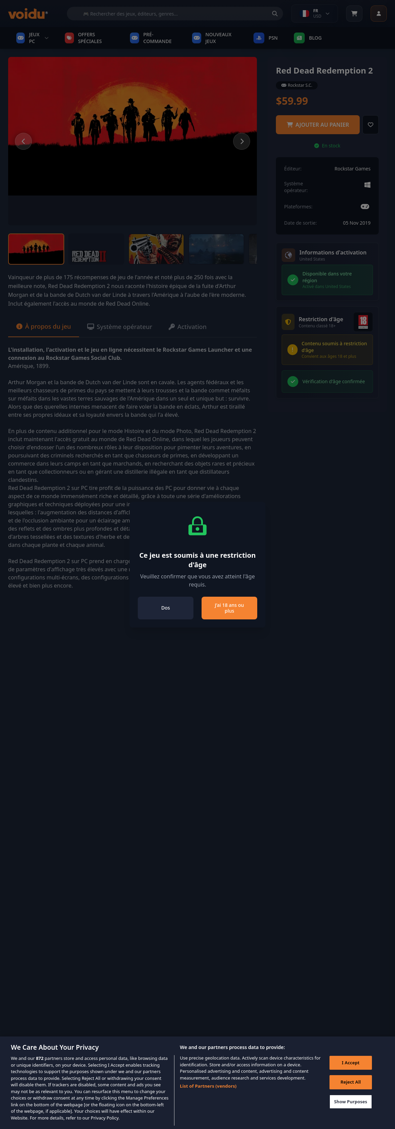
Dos (165, 607)
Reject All (350, 1091)
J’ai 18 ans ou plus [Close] (229, 608)
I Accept (350, 1071)
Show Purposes (351, 1110)
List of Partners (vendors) (208, 1095)
